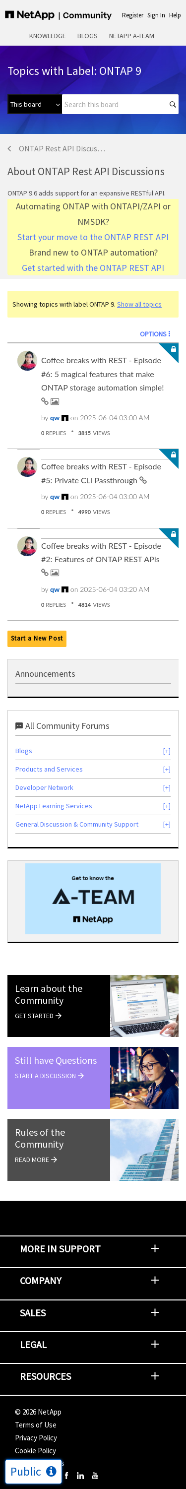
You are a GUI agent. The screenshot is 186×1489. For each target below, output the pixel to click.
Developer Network (44, 787)
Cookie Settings (39, 1463)
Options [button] (153, 333)
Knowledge (47, 35)
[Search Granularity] (34, 104)
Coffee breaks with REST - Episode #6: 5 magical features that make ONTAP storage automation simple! (102, 373)
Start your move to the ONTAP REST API (93, 237)
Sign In (156, 15)
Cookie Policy (35, 1450)
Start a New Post (37, 638)
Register (132, 15)
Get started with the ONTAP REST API (93, 267)
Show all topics (139, 304)
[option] (93, 898)
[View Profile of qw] (55, 417)
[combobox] (120, 104)
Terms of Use (36, 1424)
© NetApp (38, 1412)
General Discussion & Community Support (76, 824)
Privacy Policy (36, 1437)
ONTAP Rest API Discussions (63, 148)
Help (175, 15)
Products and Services (49, 769)
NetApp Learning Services (53, 805)
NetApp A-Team (131, 35)
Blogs (87, 35)
